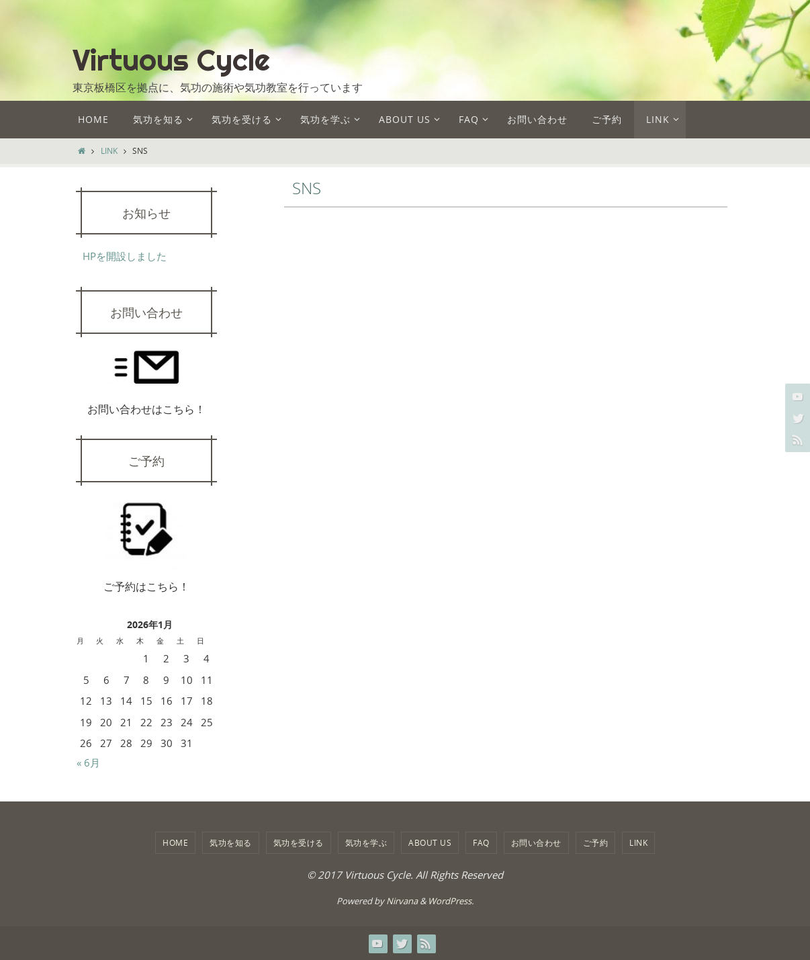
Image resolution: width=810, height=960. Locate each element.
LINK (109, 150)
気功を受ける (298, 842)
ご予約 (596, 842)
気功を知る (231, 842)
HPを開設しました (125, 256)
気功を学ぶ (366, 842)
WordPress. (451, 901)
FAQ (481, 842)
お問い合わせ (536, 842)
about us (429, 842)
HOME (175, 842)
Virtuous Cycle (171, 60)
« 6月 (88, 762)
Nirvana (402, 901)
